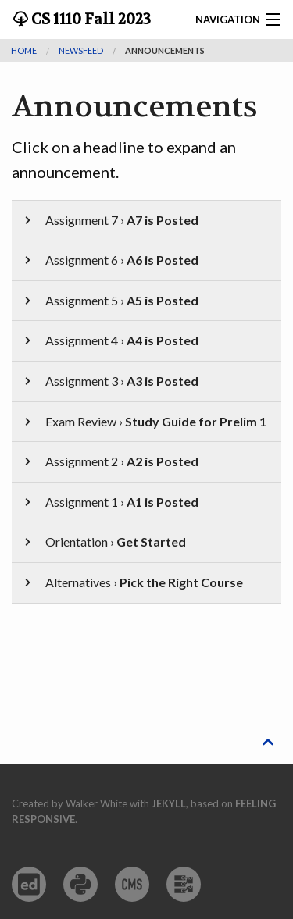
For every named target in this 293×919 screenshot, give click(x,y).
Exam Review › (143, 421)
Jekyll (169, 803)
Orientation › (103, 541)
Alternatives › (132, 582)
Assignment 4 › (109, 340)
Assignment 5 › (109, 300)
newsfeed (81, 50)
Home (24, 50)
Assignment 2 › (109, 461)
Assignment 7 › (109, 219)
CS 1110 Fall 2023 (89, 19)
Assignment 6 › (109, 259)
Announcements (165, 50)
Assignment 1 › (109, 501)
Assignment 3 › (109, 380)
